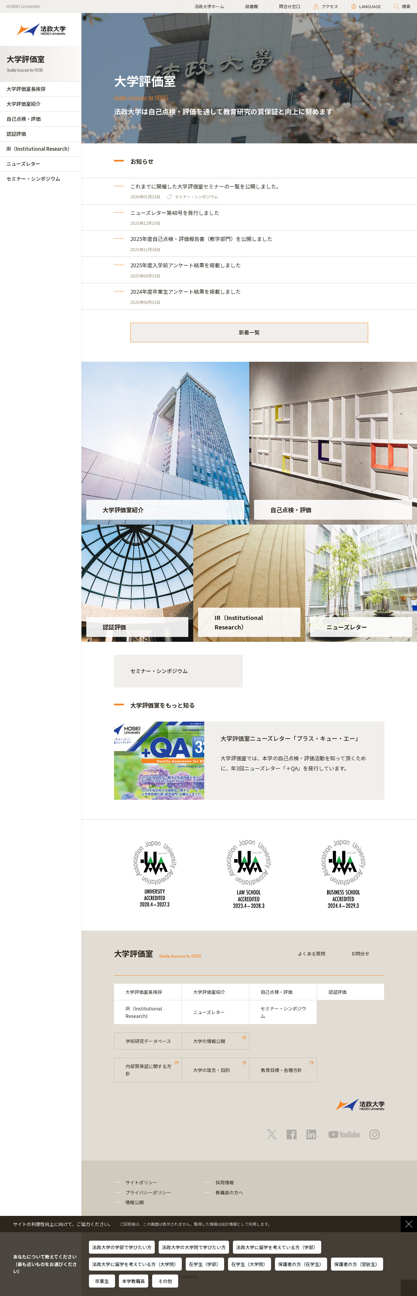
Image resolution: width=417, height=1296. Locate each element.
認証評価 (16, 133)
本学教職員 (133, 1281)
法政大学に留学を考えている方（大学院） (135, 1264)
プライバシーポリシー (148, 1192)
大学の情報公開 (209, 1041)
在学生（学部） (205, 1264)
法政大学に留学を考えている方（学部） (277, 1247)
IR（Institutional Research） (39, 148)
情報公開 (134, 1202)
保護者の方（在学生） (301, 1264)
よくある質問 (311, 953)
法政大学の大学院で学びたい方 (194, 1247)
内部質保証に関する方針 (148, 1070)
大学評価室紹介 (24, 103)
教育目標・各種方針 (281, 1070)
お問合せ (360, 953)
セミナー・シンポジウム (33, 178)
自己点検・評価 (24, 118)
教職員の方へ (229, 1192)
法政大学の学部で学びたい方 (121, 1247)
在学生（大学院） (249, 1264)
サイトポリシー (141, 1182)
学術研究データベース (148, 1041)
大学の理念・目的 (211, 1070)
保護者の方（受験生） (357, 1264)
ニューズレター (23, 163)
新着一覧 (249, 332)
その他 (165, 1281)
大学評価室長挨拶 (26, 88)
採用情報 (225, 1182)
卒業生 (102, 1281)
